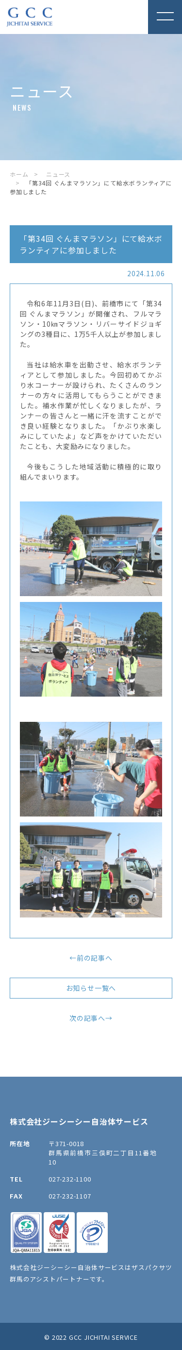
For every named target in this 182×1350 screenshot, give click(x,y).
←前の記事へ (91, 958)
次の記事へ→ (91, 1018)
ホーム (19, 174)
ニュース (58, 174)
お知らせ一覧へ (91, 988)
